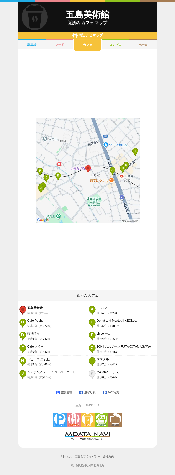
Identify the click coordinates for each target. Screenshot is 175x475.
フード (59, 44)
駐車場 (31, 44)
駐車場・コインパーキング (60, 420)
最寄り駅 (87, 392)
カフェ (87, 44)
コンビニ (115, 44)
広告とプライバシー (87, 456)
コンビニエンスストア (101, 420)
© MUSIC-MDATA (87, 465)
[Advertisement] (87, 84)
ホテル (143, 44)
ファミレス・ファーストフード (74, 420)
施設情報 (64, 392)
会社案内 (108, 456)
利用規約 (66, 456)
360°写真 (111, 392)
